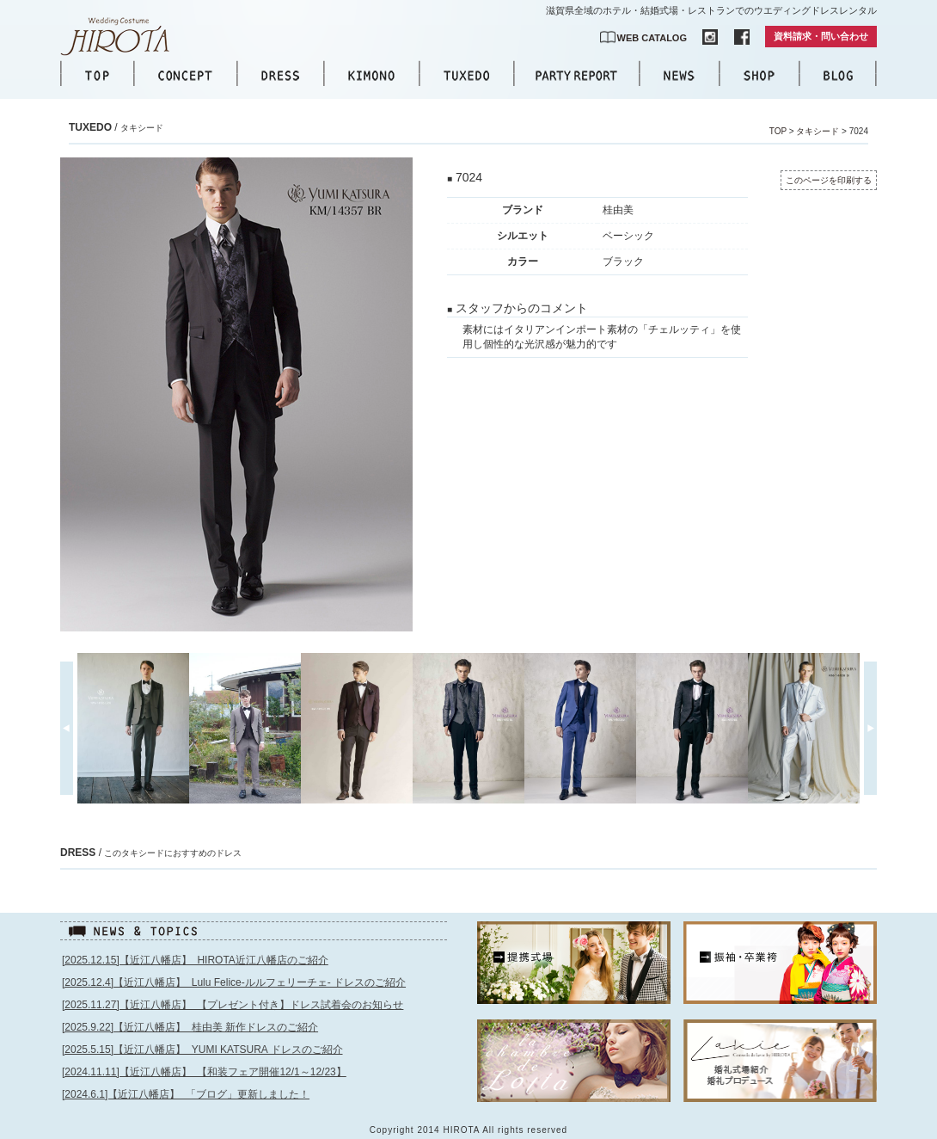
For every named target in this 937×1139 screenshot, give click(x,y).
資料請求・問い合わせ (821, 36)
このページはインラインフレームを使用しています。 (255, 1039)
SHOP (759, 75)
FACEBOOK (742, 37)
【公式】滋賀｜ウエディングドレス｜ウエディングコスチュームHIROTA (124, 36)
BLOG (838, 75)
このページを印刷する (829, 180)
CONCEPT (185, 75)
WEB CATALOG (652, 38)
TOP (97, 75)
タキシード (817, 131)
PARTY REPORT (576, 75)
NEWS (679, 75)
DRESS (280, 75)
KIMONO (371, 75)
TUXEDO (466, 75)
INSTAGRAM (710, 37)
